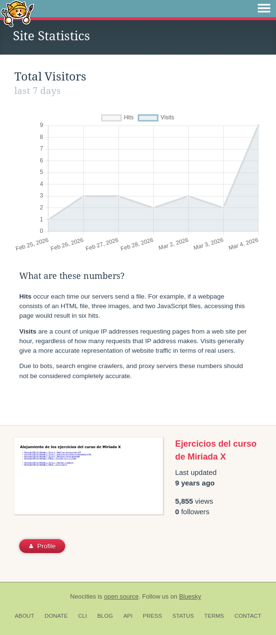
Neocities (83, 596)
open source (121, 596)
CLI (82, 615)
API (127, 615)
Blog (105, 615)
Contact (247, 615)
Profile (42, 546)
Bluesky (190, 596)
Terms (214, 615)
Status (183, 615)
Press (152, 615)
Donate (56, 615)
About (24, 615)
